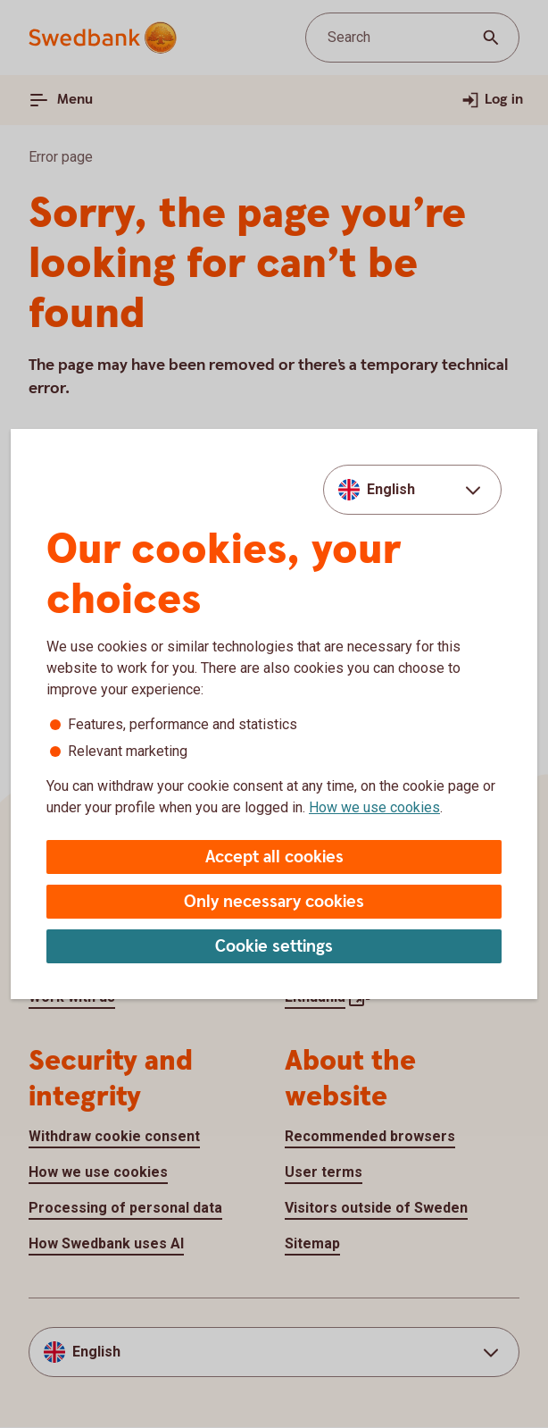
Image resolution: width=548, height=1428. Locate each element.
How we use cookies (374, 807)
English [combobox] (391, 489)
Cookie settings (274, 947)
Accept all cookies (274, 857)
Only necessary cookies (274, 902)
